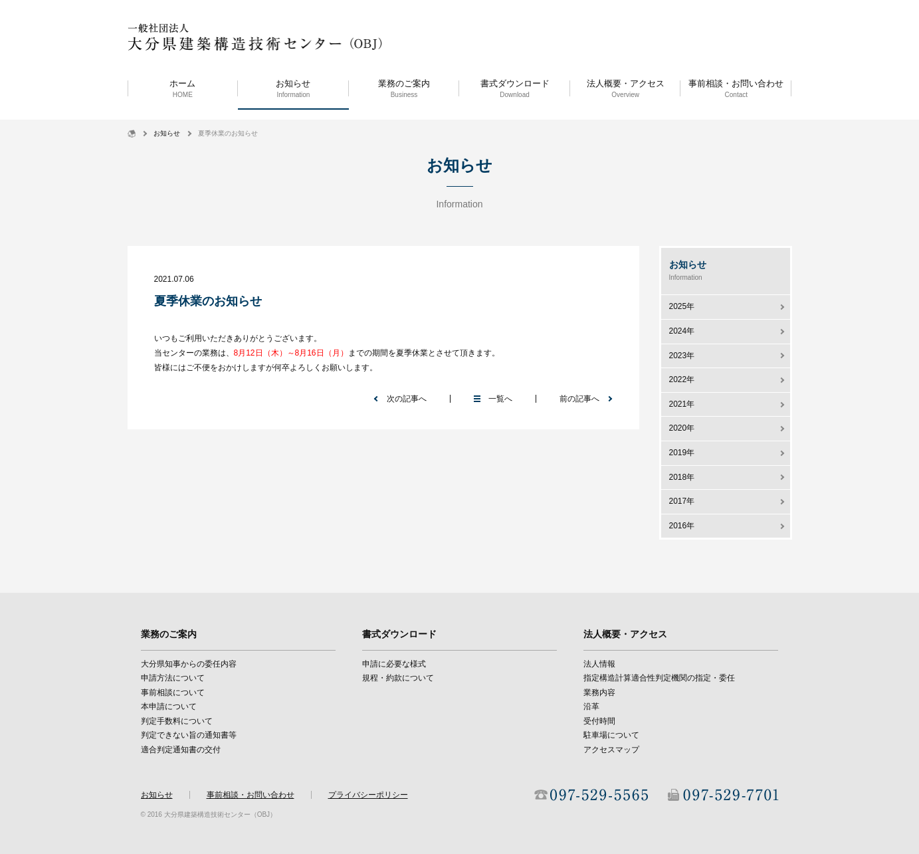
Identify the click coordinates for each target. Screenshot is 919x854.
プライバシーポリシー (368, 795)
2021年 (682, 404)
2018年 (682, 477)
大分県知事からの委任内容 (189, 664)
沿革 (591, 706)
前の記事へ (579, 398)
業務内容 (599, 692)
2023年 (682, 355)
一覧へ (500, 398)
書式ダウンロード (514, 89)
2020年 (682, 428)
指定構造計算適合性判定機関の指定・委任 (659, 678)
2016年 (682, 525)
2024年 (682, 331)
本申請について (169, 706)
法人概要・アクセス (625, 89)
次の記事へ (407, 398)
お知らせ (293, 89)
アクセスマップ (611, 749)
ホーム (183, 89)
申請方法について (173, 678)
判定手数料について (177, 721)
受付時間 (599, 721)
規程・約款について (398, 678)
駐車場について (611, 735)
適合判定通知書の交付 (181, 749)
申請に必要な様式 (394, 664)
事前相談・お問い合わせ (736, 89)
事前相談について (173, 692)
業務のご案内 (404, 89)
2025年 (682, 306)
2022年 (682, 379)
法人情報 (599, 664)
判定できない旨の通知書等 (189, 735)
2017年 (682, 501)
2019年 (682, 452)
